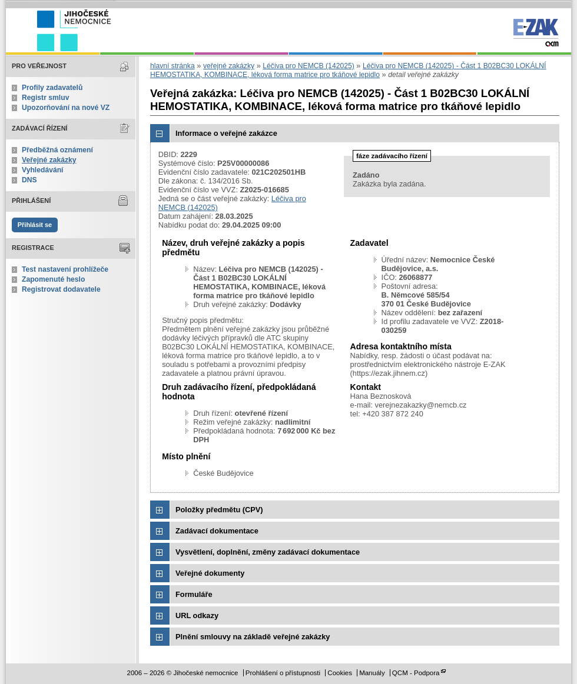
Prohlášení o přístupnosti (283, 672)
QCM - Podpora (416, 672)
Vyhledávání (43, 170)
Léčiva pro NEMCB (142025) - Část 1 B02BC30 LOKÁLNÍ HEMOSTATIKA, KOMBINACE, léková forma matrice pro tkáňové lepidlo (348, 70)
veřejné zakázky (228, 66)
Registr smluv (45, 98)
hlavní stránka (172, 66)
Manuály (372, 672)
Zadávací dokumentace (216, 530)
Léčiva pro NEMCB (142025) (308, 66)
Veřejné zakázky (49, 160)
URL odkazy (196, 615)
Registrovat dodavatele (61, 289)
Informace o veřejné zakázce (226, 133)
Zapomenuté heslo (53, 279)
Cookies (339, 672)
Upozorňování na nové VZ (66, 108)
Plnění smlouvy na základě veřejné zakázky (252, 636)
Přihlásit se (35, 224)
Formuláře (194, 594)
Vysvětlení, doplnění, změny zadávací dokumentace (267, 552)
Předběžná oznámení (57, 150)
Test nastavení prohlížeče (65, 269)
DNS (29, 180)
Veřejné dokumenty (209, 573)
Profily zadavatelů (52, 88)
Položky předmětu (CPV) (219, 509)
